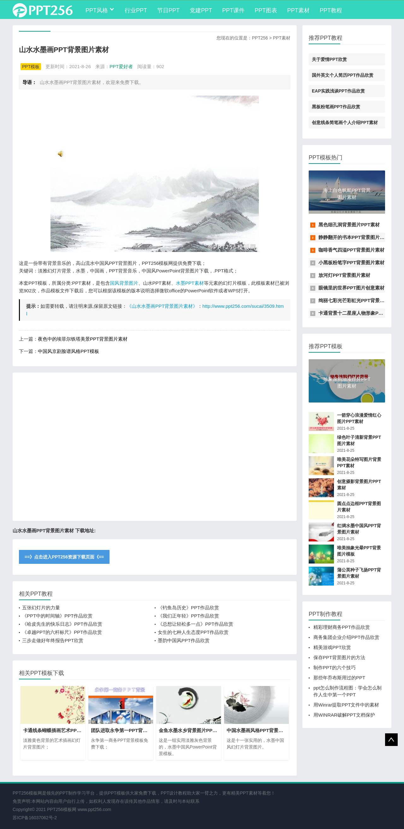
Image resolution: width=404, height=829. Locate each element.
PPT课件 (233, 10)
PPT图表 (266, 10)
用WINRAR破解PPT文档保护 (344, 715)
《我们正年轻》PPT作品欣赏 (188, 615)
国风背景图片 (124, 283)
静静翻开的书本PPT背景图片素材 (353, 237)
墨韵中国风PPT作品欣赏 (184, 640)
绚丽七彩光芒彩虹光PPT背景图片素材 (358, 300)
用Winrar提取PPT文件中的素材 (346, 704)
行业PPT (136, 10)
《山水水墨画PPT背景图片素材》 (162, 306)
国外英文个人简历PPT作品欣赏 (342, 75)
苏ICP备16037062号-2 (35, 817)
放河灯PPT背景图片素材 (344, 275)
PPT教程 (331, 10)
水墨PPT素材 (190, 283)
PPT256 (260, 37)
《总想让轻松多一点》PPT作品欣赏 (195, 624)
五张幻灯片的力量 (41, 607)
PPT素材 (298, 10)
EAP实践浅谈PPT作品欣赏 (338, 90)
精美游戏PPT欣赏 (332, 647)
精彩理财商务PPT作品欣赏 (341, 627)
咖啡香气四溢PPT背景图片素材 (351, 250)
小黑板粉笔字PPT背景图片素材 (351, 262)
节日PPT (168, 10)
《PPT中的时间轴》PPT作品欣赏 (57, 615)
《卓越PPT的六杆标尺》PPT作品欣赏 (62, 632)
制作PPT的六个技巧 (334, 667)
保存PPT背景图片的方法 (339, 657)
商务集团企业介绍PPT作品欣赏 (346, 637)
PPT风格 (97, 10)
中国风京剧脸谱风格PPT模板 (68, 351)
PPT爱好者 (121, 66)
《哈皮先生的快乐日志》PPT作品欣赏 (62, 624)
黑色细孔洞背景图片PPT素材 (349, 224)
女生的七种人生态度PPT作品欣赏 (193, 632)
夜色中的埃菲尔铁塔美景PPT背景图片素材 (83, 339)
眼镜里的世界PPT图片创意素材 (351, 287)
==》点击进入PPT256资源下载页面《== (64, 556)
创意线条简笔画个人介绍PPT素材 (345, 122)
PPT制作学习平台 (77, 793)
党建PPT (201, 10)
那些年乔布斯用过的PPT (339, 677)
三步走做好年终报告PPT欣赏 (52, 640)
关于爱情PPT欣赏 (329, 59)
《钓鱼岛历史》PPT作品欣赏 (188, 607)
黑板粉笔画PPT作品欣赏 (336, 106)
